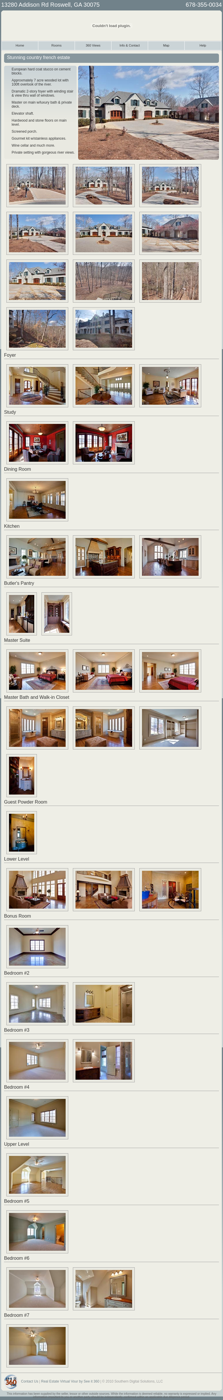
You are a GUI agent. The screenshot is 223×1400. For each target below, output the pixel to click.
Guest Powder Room (25, 802)
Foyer (10, 355)
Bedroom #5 (16, 1201)
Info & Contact (130, 45)
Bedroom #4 (16, 1087)
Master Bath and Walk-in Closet (36, 697)
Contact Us (29, 1381)
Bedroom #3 (16, 1030)
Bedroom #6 (16, 1258)
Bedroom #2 (16, 973)
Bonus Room (17, 916)
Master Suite (17, 640)
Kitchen (11, 526)
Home (20, 45)
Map (166, 45)
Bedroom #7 (16, 1315)
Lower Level (16, 859)
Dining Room (17, 469)
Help (202, 45)
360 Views (93, 45)
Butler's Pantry (19, 583)
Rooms (56, 45)
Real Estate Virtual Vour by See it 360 (70, 1381)
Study (10, 412)
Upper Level (16, 1144)
